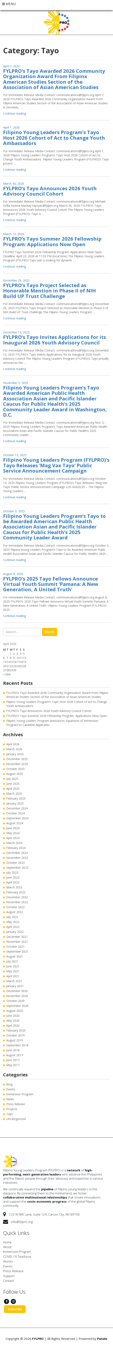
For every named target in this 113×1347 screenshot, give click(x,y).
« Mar (7, 674)
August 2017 (14, 1055)
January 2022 (15, 932)
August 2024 (14, 823)
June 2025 (12, 784)
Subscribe (15, 1309)
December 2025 (17, 759)
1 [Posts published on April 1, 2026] (10, 654)
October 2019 (15, 1035)
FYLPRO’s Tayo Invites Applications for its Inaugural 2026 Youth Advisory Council (54, 340)
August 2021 (14, 956)
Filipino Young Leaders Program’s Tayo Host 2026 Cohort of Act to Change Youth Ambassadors (54, 137)
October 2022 (15, 907)
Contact (8, 1281)
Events (10, 1089)
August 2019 (14, 1040)
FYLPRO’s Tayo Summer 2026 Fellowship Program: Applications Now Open (52, 241)
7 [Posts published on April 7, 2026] (7, 658)
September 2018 (17, 1045)
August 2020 (14, 1011)
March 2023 (14, 887)
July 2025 (12, 779)
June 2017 (12, 1060)
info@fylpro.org (22, 1222)
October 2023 (15, 863)
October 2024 (15, 813)
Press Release (15, 1104)
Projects (11, 1109)
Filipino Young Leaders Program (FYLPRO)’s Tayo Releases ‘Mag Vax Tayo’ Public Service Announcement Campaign (56, 465)
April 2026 (12, 744)
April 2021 (12, 976)
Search (49, 632)
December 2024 (17, 808)
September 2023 (17, 867)
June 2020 (12, 1016)
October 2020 (15, 1001)
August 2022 (14, 912)
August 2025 (14, 774)
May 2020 (12, 1020)
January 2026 (15, 754)
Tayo (9, 1114)
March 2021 (14, 981)
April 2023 (12, 882)
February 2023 (15, 892)
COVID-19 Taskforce (17, 1256)
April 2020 (12, 1025)
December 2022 (17, 897)
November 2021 (17, 942)
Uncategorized (16, 1119)
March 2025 (14, 793)
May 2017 (12, 1065)
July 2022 (12, 917)
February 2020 (15, 1030)
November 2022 (17, 902)
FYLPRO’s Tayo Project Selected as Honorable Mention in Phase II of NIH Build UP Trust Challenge (49, 290)
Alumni (8, 1261)
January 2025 (15, 803)
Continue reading (14, 113)
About (7, 1247)
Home (7, 1242)
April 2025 (12, 789)
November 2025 (17, 764)
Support (9, 1276)
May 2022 (12, 922)
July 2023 (12, 872)
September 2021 (17, 951)
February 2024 (15, 848)
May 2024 (12, 833)
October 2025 (15, 769)
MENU (9, 4)
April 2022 (12, 927)
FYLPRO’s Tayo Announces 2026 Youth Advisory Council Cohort (50, 191)
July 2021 (12, 961)
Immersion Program (19, 1094)
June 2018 (12, 1050)
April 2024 (12, 838)
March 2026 (14, 749)
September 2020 (17, 1006)
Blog (9, 1084)
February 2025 (15, 798)
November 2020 (17, 996)
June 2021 (12, 966)
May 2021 (12, 971)
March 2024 (14, 843)
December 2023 (17, 853)
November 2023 (17, 858)
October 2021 (15, 946)
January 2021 (15, 986)
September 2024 (17, 818)
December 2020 (17, 991)
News (10, 1099)
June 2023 (12, 877)
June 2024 (12, 828)
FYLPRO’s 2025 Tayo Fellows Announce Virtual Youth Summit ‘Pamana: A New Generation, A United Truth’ (50, 584)
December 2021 (17, 937)
